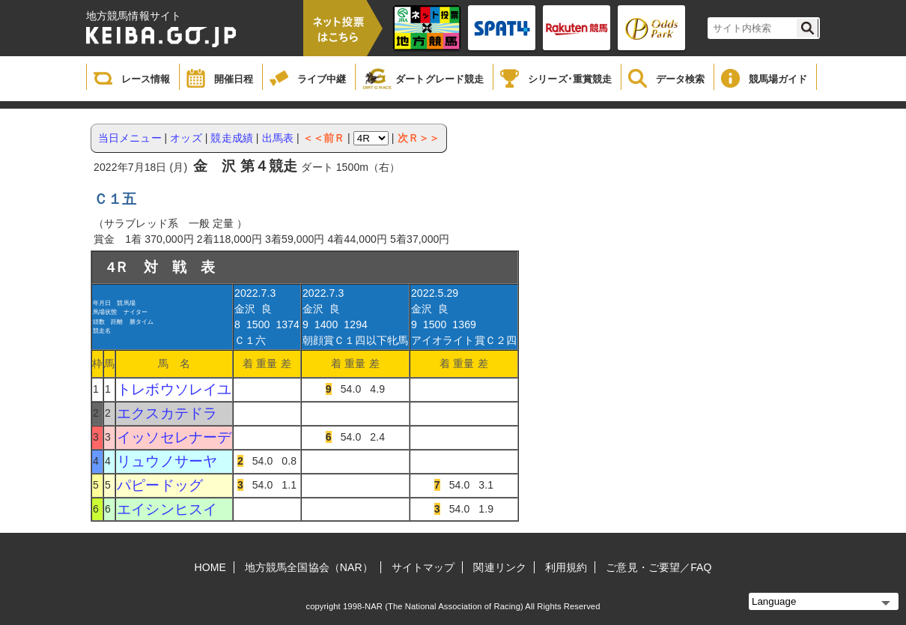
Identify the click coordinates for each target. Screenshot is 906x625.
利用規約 (566, 567)
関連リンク (499, 567)
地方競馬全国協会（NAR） (309, 567)
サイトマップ (423, 567)
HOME (210, 567)
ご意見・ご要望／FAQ (658, 567)
